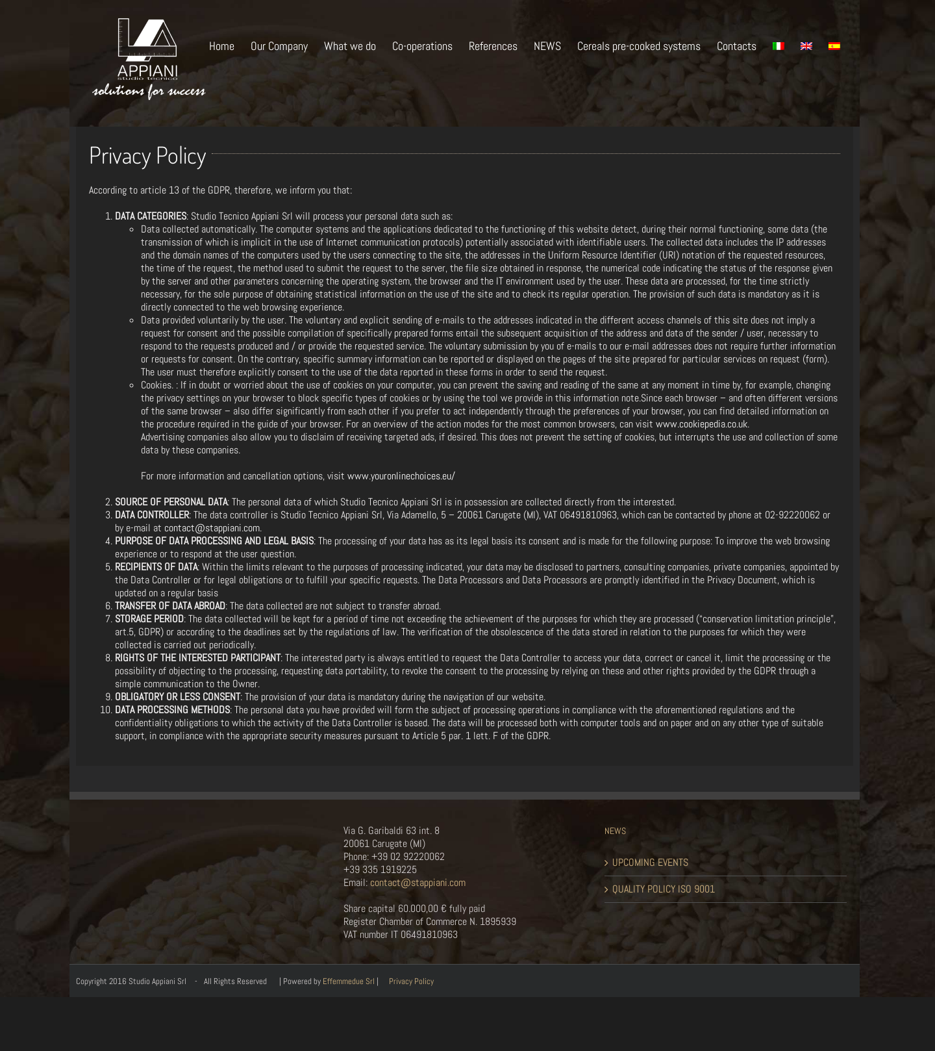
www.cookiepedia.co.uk (701, 424)
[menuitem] (230, 44)
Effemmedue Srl (349, 981)
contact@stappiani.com (212, 528)
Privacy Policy (411, 981)
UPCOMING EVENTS (650, 862)
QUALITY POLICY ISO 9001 (663, 889)
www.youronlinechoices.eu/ (401, 476)
